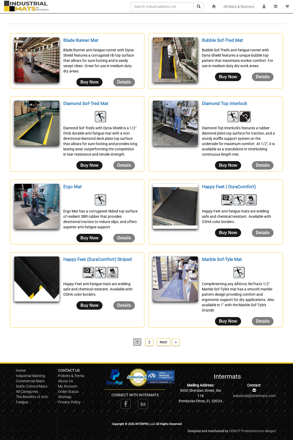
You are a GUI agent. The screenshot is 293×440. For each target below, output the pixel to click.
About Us (65, 381)
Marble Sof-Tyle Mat (222, 259)
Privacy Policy (69, 402)
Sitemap (64, 397)
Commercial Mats (30, 381)
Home (21, 370)
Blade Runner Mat (80, 40)
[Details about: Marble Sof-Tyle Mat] (263, 321)
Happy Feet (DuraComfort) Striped (97, 259)
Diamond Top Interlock (224, 103)
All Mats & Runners (238, 6)
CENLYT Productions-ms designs (252, 431)
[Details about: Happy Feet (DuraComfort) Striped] (124, 305)
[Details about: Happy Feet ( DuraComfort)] (263, 233)
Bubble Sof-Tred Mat (222, 40)
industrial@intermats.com (254, 396)
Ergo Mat (72, 186)
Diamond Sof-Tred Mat (85, 103)
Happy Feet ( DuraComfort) (229, 186)
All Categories (27, 391)
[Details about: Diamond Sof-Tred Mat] (124, 165)
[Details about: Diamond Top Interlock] (263, 165)
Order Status (68, 391)
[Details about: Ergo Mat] (124, 238)
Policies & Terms (71, 376)
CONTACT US (69, 370)
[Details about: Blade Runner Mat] (124, 82)
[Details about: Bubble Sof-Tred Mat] (263, 77)
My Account (67, 386)
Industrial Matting (30, 376)
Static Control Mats (31, 386)
